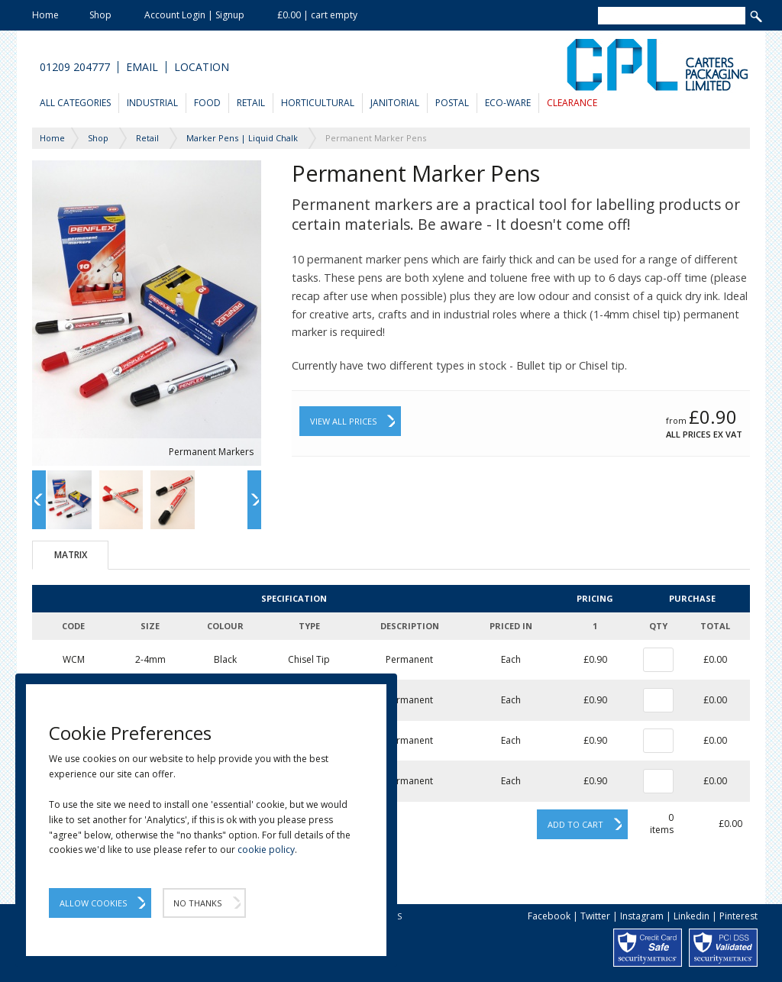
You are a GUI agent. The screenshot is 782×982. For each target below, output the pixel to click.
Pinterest (738, 915)
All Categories (75, 102)
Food (207, 102)
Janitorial (394, 102)
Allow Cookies (93, 903)
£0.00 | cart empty (317, 14)
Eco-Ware (508, 102)
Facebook (549, 915)
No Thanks (197, 903)
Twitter (595, 915)
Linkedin (691, 915)
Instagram (642, 915)
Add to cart (575, 824)
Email (142, 67)
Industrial (152, 102)
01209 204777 (75, 67)
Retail (251, 102)
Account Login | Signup (194, 14)
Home (45, 14)
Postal (452, 102)
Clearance (572, 102)
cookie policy (266, 849)
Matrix (70, 554)
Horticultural (317, 102)
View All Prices (343, 421)
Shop (100, 14)
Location (201, 67)
